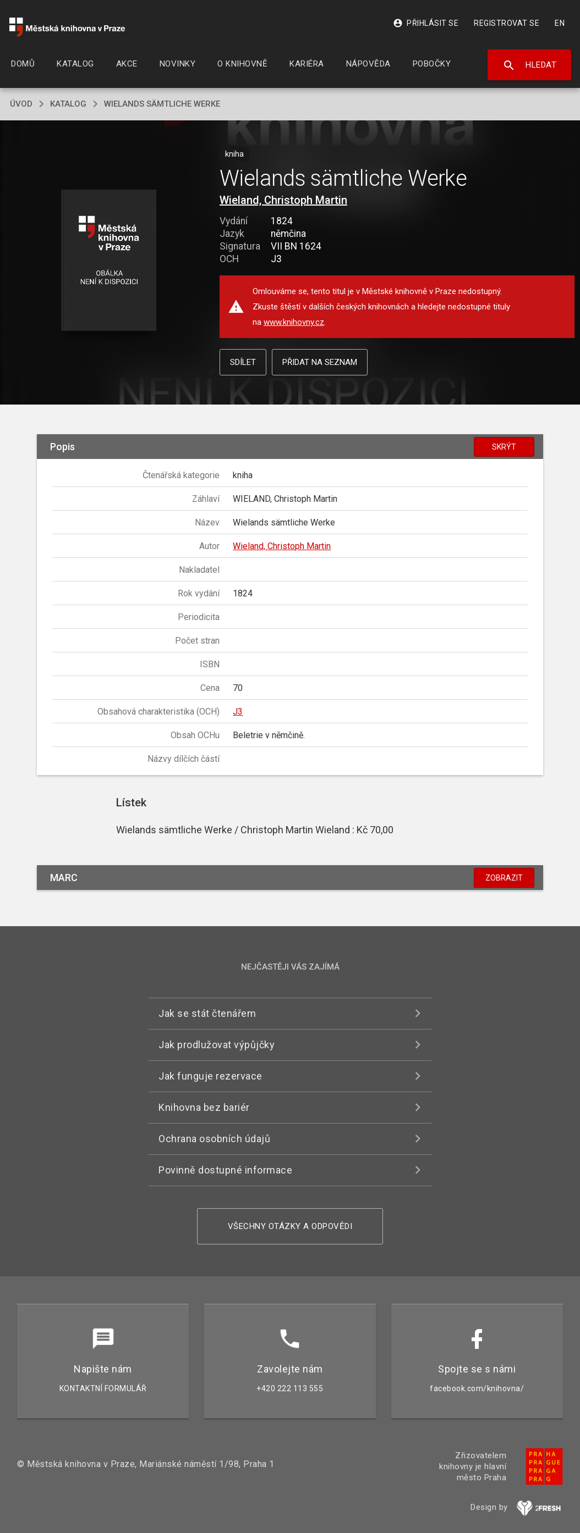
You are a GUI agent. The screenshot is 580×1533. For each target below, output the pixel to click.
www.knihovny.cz (294, 322)
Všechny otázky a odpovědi (290, 1226)
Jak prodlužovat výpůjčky (216, 1044)
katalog (68, 104)
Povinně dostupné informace (225, 1170)
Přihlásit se (425, 23)
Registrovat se (506, 23)
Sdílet (243, 362)
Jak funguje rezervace (210, 1076)
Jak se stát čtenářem (207, 1013)
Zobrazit (504, 877)
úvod (21, 104)
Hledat (529, 65)
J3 (238, 711)
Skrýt (504, 446)
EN (560, 23)
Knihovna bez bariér (204, 1107)
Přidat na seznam (319, 362)
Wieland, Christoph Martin (283, 200)
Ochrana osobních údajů (214, 1138)
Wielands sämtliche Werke (162, 104)
